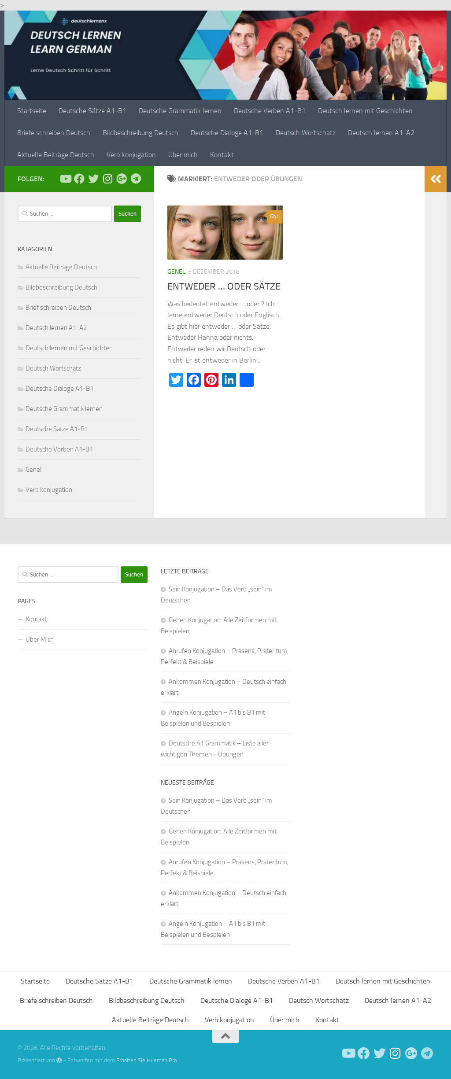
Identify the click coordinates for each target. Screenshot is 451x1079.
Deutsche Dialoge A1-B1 (227, 132)
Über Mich (40, 639)
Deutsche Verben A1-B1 (270, 110)
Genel (176, 271)
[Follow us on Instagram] (107, 178)
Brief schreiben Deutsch (58, 308)
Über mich (183, 154)
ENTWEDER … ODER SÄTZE (224, 286)
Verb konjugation (131, 154)
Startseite (31, 110)
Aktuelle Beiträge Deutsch (55, 154)
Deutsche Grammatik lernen (180, 110)
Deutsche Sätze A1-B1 (92, 110)
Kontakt (222, 154)
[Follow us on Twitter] (93, 178)
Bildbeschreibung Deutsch (140, 132)
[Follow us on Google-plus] (121, 178)
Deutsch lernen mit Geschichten (365, 110)
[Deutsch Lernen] (65, 178)
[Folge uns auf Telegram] (135, 178)
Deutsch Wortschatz (306, 132)
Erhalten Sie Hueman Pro (146, 1060)
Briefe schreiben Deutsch (53, 132)
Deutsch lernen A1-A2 (381, 132)
